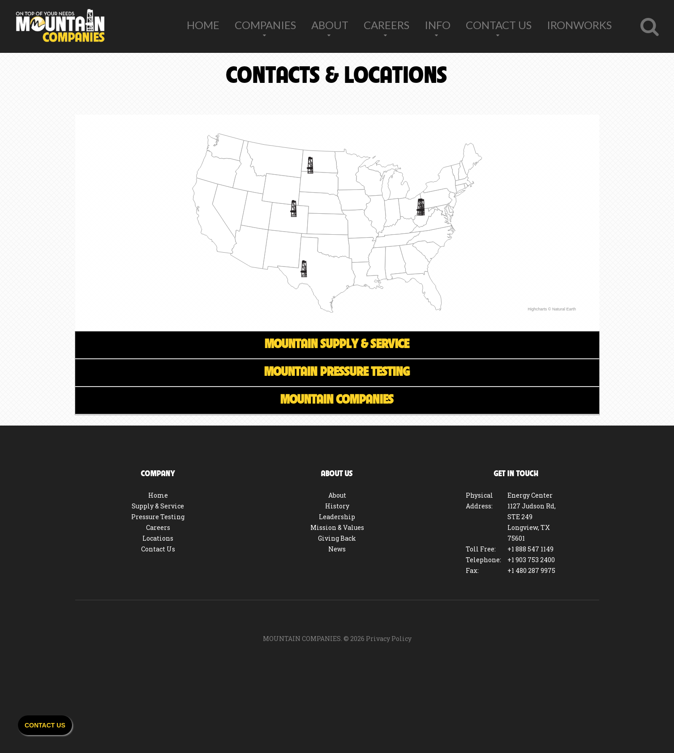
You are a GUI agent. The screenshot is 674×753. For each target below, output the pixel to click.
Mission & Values (337, 527)
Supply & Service (158, 506)
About (329, 24)
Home (203, 24)
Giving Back (337, 538)
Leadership (337, 516)
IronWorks (579, 24)
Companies (265, 24)
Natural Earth (563, 309)
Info (438, 24)
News (337, 549)
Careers (386, 24)
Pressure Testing (158, 516)
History (337, 506)
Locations (157, 538)
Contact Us (499, 24)
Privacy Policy (389, 638)
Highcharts (537, 309)
